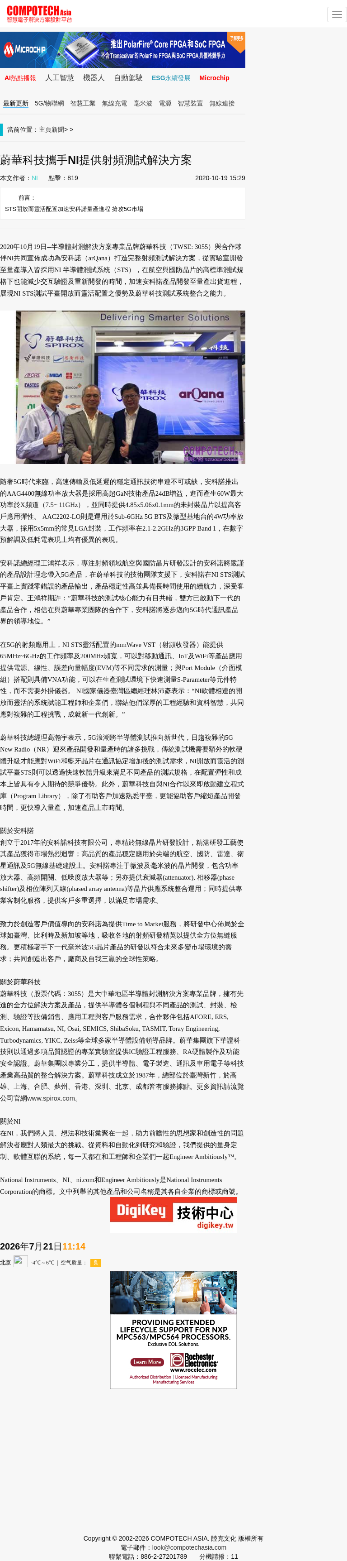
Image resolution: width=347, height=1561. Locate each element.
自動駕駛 (128, 77)
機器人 (94, 77)
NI (35, 178)
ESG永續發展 (171, 77)
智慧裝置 (190, 103)
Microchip (215, 77)
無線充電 (114, 103)
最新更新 (15, 103)
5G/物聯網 (49, 103)
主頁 (45, 129)
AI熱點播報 (20, 77)
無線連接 (222, 103)
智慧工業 (83, 103)
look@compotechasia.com (189, 1547)
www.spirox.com (51, 1098)
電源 (165, 103)
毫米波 (143, 103)
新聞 (58, 129)
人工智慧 (59, 77)
